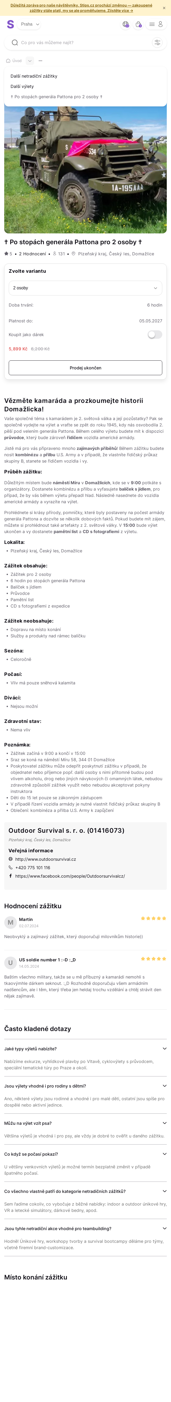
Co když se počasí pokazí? (31, 1154)
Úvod (14, 60)
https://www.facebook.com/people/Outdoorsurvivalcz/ (66, 876)
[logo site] (10, 24)
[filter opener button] (157, 42)
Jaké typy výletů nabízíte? (30, 1048)
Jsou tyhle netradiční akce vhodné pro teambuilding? (57, 1228)
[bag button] (138, 24)
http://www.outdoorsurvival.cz (42, 859)
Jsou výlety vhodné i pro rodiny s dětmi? (45, 1086)
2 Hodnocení (32, 253)
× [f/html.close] (164, 8)
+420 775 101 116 (29, 867)
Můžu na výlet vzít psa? (28, 1123)
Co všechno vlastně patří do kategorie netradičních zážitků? (65, 1191)
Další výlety (22, 86)
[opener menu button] (156, 24)
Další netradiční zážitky (34, 76)
